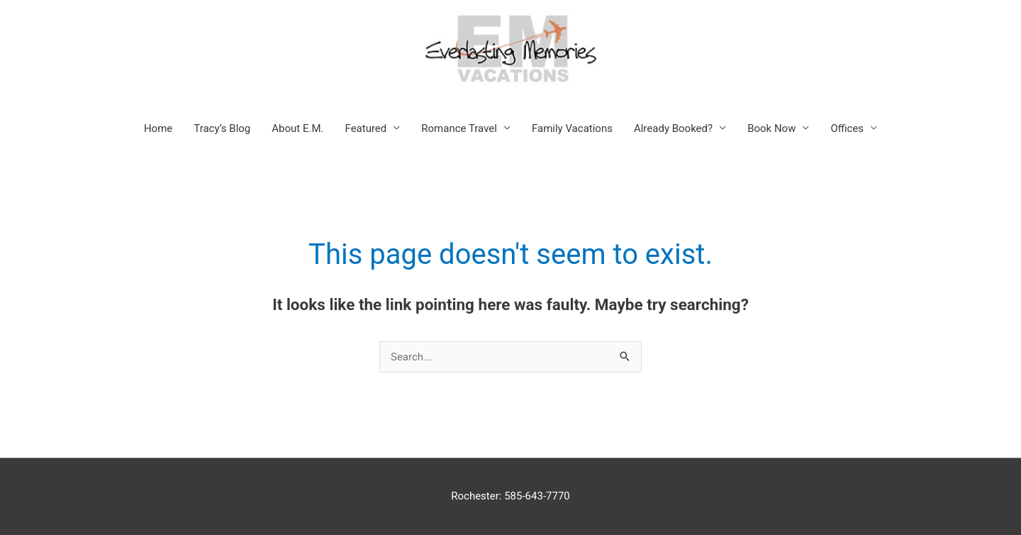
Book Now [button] (771, 128)
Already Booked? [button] (673, 128)
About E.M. (297, 128)
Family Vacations (572, 128)
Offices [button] (847, 128)
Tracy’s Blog (222, 128)
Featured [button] (366, 128)
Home (158, 128)
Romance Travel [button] (459, 128)
